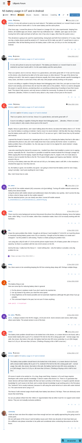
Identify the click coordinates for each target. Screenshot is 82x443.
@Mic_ (18, 315)
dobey (10, 56)
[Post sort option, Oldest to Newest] (63, 14)
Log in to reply (75, 15)
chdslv (10, 20)
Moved (13, 15)
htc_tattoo (11, 185)
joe (9, 281)
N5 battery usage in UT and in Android (31, 59)
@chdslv (16, 56)
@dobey (16, 20)
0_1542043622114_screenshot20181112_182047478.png (27, 200)
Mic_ (9, 230)
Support (21, 15)
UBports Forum (19, 3)
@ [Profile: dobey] (11, 23)
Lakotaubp (11, 411)
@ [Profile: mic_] (10, 318)
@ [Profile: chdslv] (11, 59)
